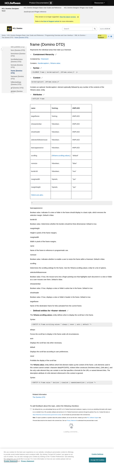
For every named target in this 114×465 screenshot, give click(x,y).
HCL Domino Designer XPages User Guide (78, 8)
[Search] (95, 29)
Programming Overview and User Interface (59, 35)
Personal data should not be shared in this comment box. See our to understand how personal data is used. (65, 422)
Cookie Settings (97, 455)
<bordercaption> (43, 63)
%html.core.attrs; (37, 196)
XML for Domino (79, 35)
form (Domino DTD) (18, 50)
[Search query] (79, 29)
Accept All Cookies (97, 461)
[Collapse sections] (109, 36)
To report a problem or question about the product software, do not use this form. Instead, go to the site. (67, 419)
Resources (98, 3)
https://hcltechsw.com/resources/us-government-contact (47, 416)
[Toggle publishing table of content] (2, 49)
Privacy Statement (71, 422)
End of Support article (51, 21)
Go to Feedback (101, 36)
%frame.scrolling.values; (61, 156)
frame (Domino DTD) (21, 37)
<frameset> (45, 59)
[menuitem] (42, 8)
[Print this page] (111, 36)
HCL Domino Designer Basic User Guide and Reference (42, 8)
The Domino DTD (7, 37)
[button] (10, 47)
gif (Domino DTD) (17, 88)
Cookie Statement (10, 462)
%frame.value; (55, 63)
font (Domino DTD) (17, 47)
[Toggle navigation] (51, 2)
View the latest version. (67, 17)
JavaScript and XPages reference (35, 12)
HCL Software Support (93, 419)
